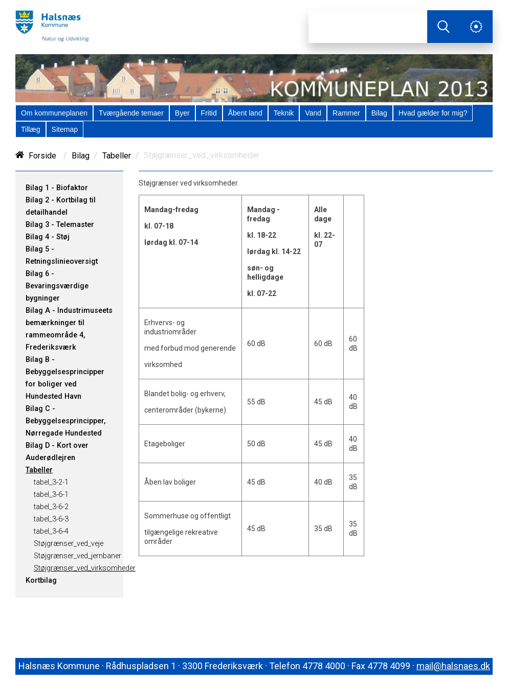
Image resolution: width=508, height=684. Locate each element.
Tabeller (116, 156)
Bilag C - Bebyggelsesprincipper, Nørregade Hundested (65, 421)
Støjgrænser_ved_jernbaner (77, 556)
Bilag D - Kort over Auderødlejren (57, 451)
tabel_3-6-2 (51, 507)
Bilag (81, 156)
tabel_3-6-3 (51, 519)
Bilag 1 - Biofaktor (57, 188)
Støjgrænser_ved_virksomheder (85, 568)
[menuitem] (54, 113)
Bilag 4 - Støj (48, 237)
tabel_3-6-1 (51, 494)
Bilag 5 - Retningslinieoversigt (62, 255)
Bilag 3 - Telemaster (60, 224)
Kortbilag (41, 580)
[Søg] (367, 26)
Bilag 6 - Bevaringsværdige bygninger (57, 286)
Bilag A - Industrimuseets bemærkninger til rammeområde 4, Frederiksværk (69, 329)
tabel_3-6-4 (51, 531)
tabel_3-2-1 (51, 482)
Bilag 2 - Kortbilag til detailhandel (61, 206)
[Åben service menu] (476, 26)
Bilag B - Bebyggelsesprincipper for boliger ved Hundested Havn (65, 378)
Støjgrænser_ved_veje (68, 543)
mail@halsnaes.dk (453, 665)
